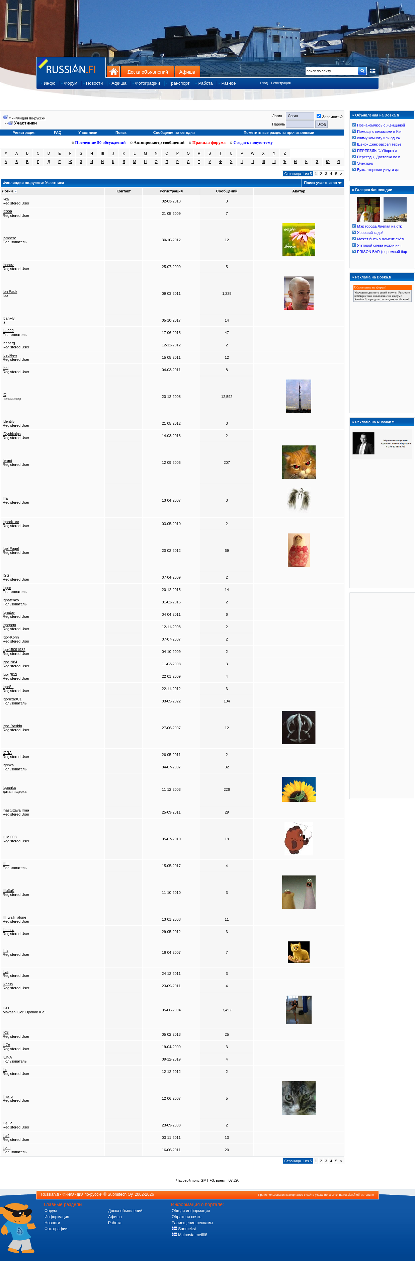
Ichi (5, 368)
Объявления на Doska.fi (377, 115)
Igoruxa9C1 (12, 699)
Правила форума (207, 142)
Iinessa (8, 930)
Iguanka (9, 787)
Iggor (7, 588)
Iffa (5, 498)
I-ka (6, 199)
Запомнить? (330, 117)
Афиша (187, 71)
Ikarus (8, 984)
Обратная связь (186, 1216)
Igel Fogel (11, 549)
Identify (8, 421)
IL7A (6, 1045)
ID (4, 395)
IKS (6, 1032)
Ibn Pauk (10, 291)
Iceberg (9, 343)
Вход (264, 83)
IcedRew (10, 355)
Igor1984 (10, 662)
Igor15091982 (14, 650)
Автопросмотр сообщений (157, 142)
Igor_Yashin (12, 726)
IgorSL (8, 687)
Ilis (5, 1070)
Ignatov (9, 612)
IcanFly (8, 318)
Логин (7, 191)
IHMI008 (10, 837)
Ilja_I (6, 1148)
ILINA (7, 1057)
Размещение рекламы (192, 1223)
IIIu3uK (8, 891)
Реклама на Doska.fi (373, 277)
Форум (51, 1210)
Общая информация (191, 1210)
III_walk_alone (14, 917)
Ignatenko (11, 600)
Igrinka (8, 765)
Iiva (5, 972)
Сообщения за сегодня (174, 133)
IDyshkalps (12, 434)
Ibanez (8, 265)
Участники (87, 133)
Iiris (5, 950)
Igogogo (9, 625)
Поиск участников (320, 183)
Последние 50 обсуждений (99, 142)
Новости (52, 1223)
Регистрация (280, 83)
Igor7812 (10, 674)
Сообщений (227, 191)
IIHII (6, 864)
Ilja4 (6, 1135)
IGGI (6, 575)
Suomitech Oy (120, 1194)
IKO (6, 1008)
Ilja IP (7, 1123)
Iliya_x (8, 1096)
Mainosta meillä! (189, 1235)
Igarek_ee (11, 522)
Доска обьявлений (125, 1210)
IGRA (7, 753)
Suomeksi (184, 1229)
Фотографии (56, 1229)
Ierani (7, 460)
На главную (113, 71)
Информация (57, 1216)
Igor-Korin (11, 637)
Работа (114, 1223)
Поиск (121, 133)
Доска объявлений (147, 71)
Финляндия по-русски (27, 118)
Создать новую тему (251, 142)
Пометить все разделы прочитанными (279, 133)
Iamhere (9, 238)
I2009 (7, 211)
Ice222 (8, 331)
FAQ (58, 133)
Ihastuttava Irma (16, 810)
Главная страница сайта (71, 67)
